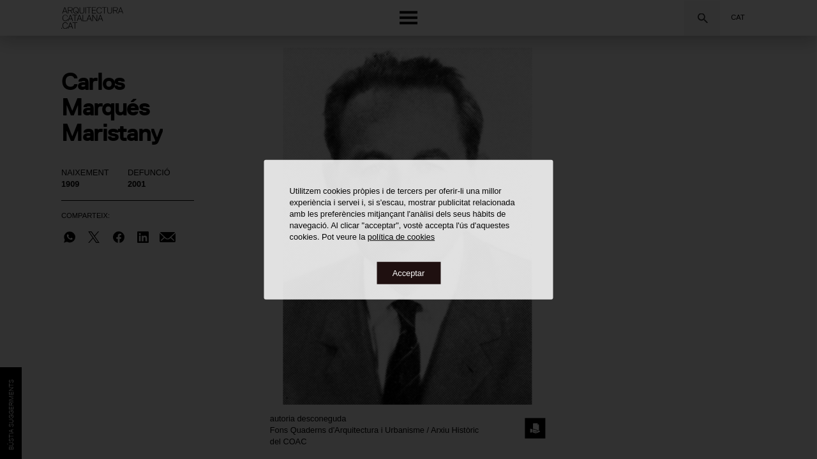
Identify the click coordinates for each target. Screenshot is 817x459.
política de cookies (401, 236)
